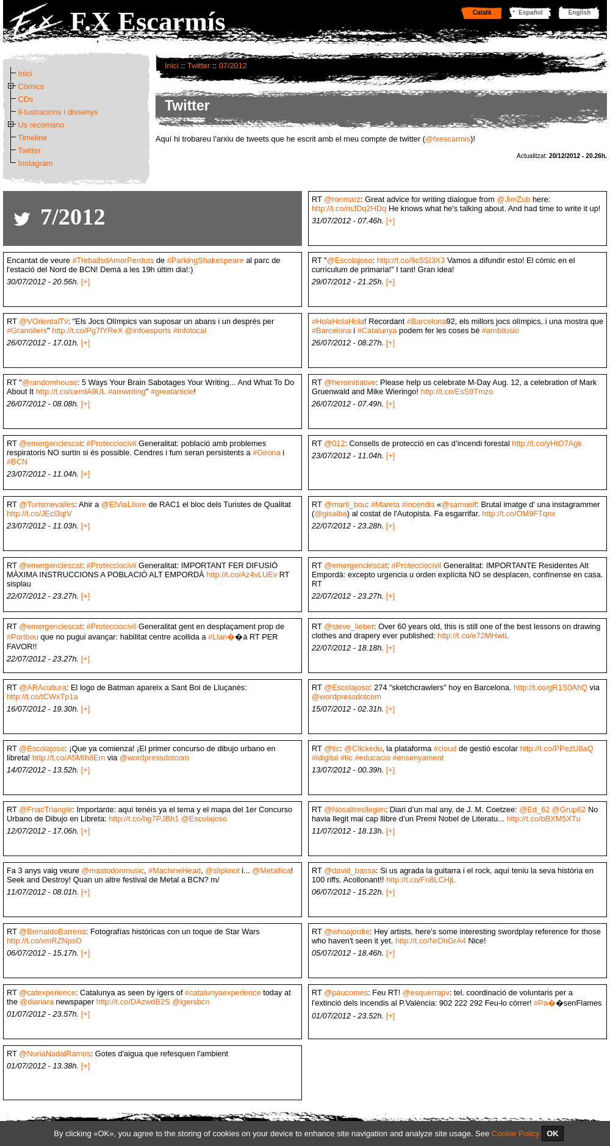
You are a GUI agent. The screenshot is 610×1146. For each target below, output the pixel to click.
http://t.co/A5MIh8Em (69, 757)
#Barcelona (427, 321)
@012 (334, 443)
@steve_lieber (349, 626)
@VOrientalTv (43, 321)
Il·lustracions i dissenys (58, 112)
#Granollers (27, 330)
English (580, 12)
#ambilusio (500, 330)
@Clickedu (363, 748)
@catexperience (47, 992)
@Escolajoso (350, 260)
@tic (332, 748)
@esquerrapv (426, 992)
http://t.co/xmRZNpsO (44, 940)
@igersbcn (190, 1001)
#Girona (267, 452)
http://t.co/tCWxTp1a (42, 696)
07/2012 (233, 65)
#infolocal (189, 330)
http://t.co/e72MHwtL (473, 635)
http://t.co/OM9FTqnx (518, 513)
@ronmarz (342, 199)
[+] (390, 220)
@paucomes (346, 992)
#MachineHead (174, 870)
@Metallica (271, 870)
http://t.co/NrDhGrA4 (430, 940)
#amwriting (127, 391)
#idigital (325, 757)
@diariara (37, 1001)
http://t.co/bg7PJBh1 (144, 818)
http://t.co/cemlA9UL (71, 391)
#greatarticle (172, 391)
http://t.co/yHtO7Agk (547, 443)
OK (553, 1133)
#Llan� (221, 636)
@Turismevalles (46, 504)
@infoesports (148, 330)
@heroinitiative (350, 382)
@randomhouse (49, 382)
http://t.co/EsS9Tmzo (457, 391)
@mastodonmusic (112, 870)
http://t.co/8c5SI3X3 (411, 260)
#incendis (418, 504)
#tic (346, 757)
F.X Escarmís (148, 21)
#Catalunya (377, 330)
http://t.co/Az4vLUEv (241, 574)
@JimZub (513, 199)
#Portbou (22, 636)
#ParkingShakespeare (205, 260)
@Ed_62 (534, 809)
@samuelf (458, 504)
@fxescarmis (447, 138)
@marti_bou (345, 504)
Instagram (35, 163)
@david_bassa (350, 870)
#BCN (17, 461)
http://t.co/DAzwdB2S (133, 1001)
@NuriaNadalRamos (55, 1053)
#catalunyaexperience (223, 992)
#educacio (372, 757)
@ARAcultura (42, 687)
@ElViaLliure (123, 504)
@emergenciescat (50, 443)
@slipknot (222, 870)
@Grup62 (569, 809)
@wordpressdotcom (346, 696)
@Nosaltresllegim (354, 809)
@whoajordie (347, 931)
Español (530, 12)
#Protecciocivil (112, 443)
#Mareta (385, 504)
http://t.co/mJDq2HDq (349, 208)
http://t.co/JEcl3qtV (39, 513)
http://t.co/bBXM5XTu (543, 818)
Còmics (31, 86)
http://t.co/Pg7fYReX (87, 330)
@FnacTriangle (45, 809)
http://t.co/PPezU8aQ (556, 748)
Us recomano (41, 124)
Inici (172, 65)
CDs (26, 99)
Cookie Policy (516, 1133)
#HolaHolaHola (338, 321)
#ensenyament (417, 757)
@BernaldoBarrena (52, 931)
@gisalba (330, 513)
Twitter (198, 65)
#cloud (445, 748)
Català (482, 12)
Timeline (32, 137)
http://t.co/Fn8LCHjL (421, 879)
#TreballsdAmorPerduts (113, 260)
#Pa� (545, 1002)
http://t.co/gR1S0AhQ (550, 687)
